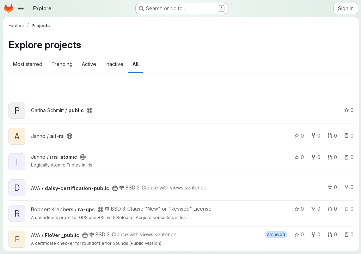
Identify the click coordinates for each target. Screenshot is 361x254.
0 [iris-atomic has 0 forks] (314, 157)
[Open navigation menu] (20, 8)
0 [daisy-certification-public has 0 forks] (348, 187)
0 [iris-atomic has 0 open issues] (348, 157)
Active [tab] (89, 64)
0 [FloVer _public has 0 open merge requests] (331, 234)
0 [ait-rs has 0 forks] (314, 136)
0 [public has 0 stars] (348, 110)
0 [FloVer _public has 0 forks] (314, 234)
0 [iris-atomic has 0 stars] (298, 157)
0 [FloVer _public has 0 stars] (298, 234)
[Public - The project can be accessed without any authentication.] (89, 110)
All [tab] (136, 64)
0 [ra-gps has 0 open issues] (348, 209)
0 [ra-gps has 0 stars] (298, 209)
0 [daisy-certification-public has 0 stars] (331, 187)
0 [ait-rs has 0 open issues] (348, 136)
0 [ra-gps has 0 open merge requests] (331, 209)
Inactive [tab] (114, 64)
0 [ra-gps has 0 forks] (314, 209)
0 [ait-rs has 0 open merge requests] (331, 136)
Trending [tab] (62, 64)
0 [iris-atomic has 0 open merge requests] (331, 157)
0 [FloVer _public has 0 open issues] (348, 234)
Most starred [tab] (27, 64)
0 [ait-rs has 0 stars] (298, 136)
